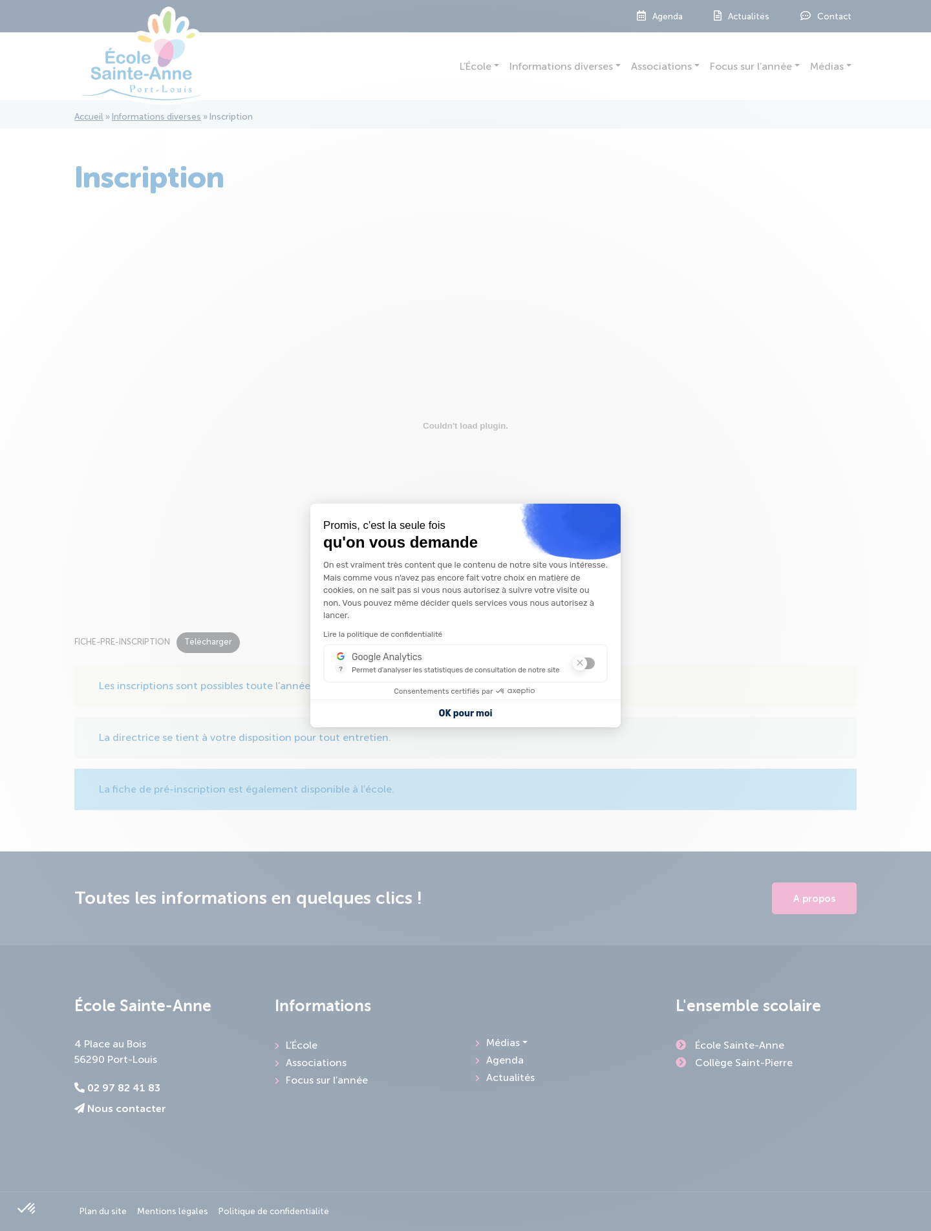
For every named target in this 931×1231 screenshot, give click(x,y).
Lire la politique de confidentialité (382, 634)
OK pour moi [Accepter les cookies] (466, 713)
